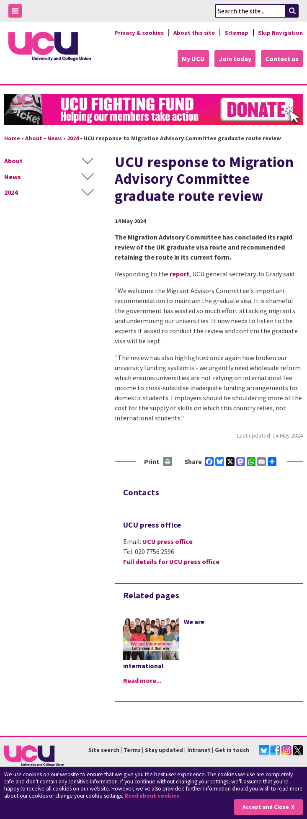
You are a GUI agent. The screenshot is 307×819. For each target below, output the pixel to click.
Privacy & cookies (139, 32)
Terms (132, 750)
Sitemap (236, 32)
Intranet (199, 750)
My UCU (193, 58)
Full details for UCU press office (171, 561)
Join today (235, 58)
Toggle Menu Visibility (17, 12)
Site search (103, 750)
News (54, 138)
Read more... (142, 680)
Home (12, 138)
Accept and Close (266, 807)
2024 (73, 138)
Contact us (282, 58)
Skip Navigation (280, 32)
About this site (194, 32)
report (179, 274)
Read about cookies (151, 795)
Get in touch (232, 750)
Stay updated (164, 750)
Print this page (168, 462)
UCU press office (167, 541)
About (33, 138)
